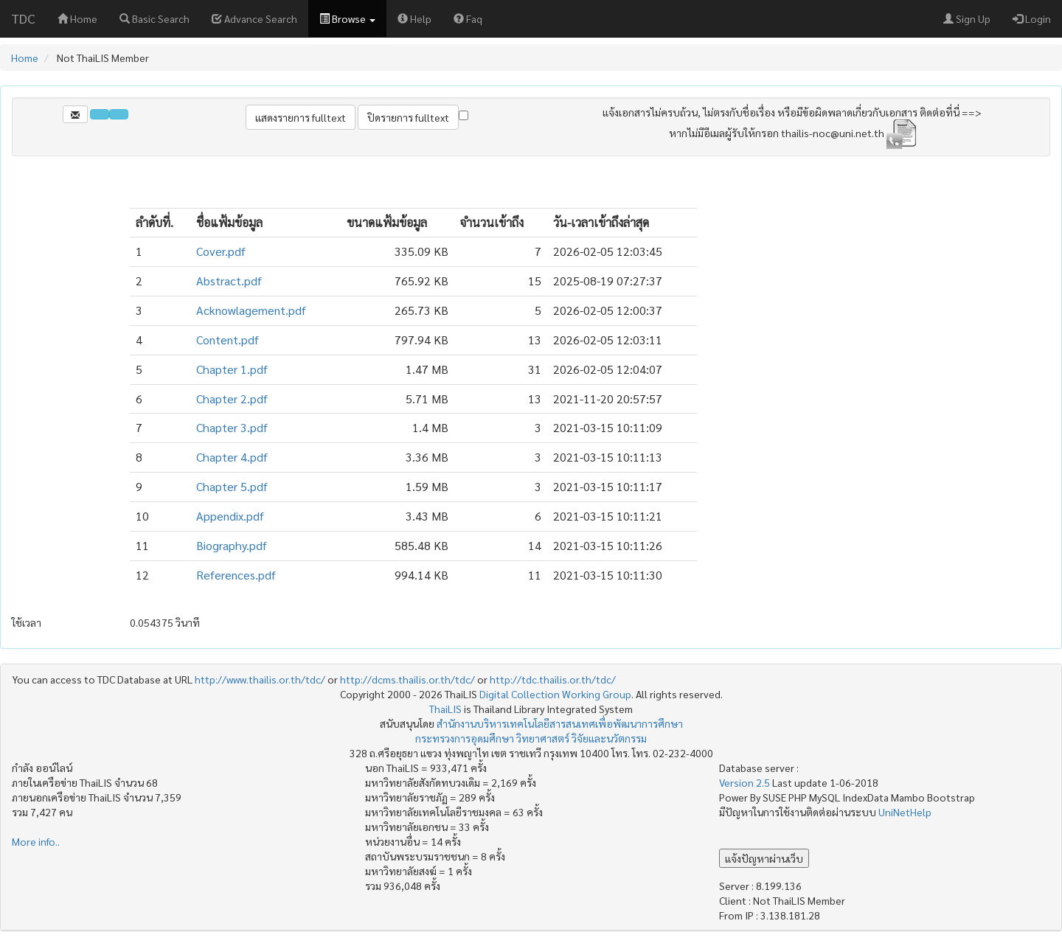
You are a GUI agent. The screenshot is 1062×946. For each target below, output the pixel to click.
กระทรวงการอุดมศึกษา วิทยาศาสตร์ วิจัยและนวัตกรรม (531, 738)
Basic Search (154, 18)
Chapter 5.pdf (232, 486)
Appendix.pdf (230, 516)
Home (77, 18)
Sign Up (966, 18)
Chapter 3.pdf (232, 427)
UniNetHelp (904, 811)
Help (414, 18)
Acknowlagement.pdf (251, 310)
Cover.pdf (221, 251)
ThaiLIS (445, 708)
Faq (468, 18)
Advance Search (254, 18)
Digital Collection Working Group (555, 693)
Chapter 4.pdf (232, 457)
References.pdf (236, 574)
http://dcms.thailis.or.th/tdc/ (407, 679)
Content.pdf (227, 339)
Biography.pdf (231, 545)
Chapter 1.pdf (232, 369)
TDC (23, 18)
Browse (347, 18)
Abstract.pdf (229, 280)
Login (1032, 18)
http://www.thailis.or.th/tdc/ (260, 679)
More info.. (36, 841)
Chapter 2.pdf (232, 398)
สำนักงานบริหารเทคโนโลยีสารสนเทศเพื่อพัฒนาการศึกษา (560, 723)
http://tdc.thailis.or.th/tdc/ (553, 679)
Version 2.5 (745, 782)
